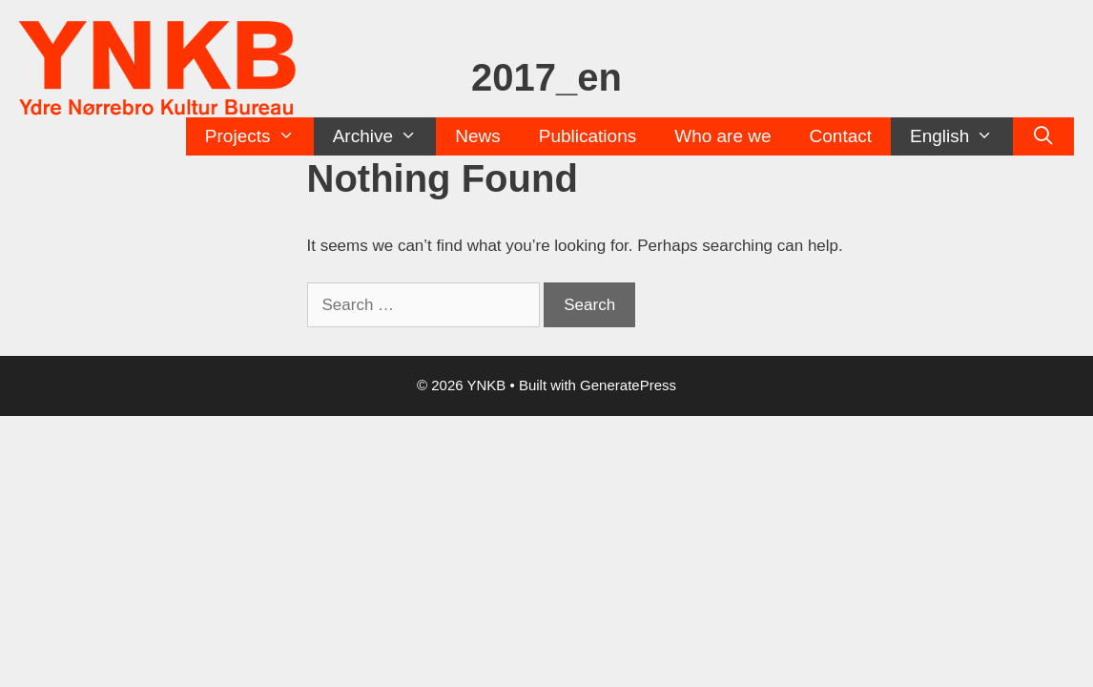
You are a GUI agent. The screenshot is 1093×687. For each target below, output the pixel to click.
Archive (385, 136)
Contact (841, 136)
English (961, 136)
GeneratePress (628, 385)
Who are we (722, 136)
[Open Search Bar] (1043, 136)
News (478, 136)
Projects (259, 136)
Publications (587, 136)
